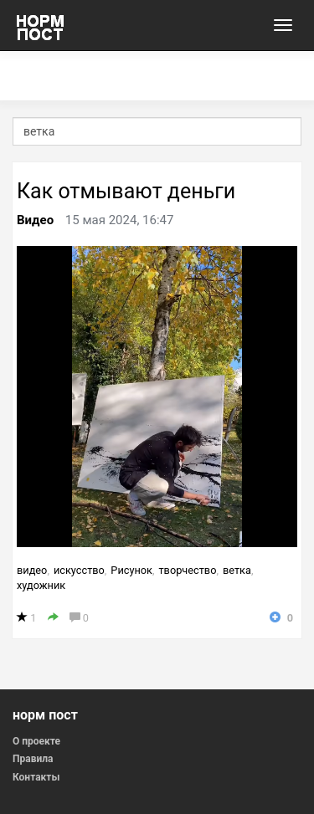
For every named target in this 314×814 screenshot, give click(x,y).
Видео (35, 220)
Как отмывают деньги (126, 191)
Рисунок (131, 570)
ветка (237, 570)
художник (41, 585)
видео (32, 570)
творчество (187, 570)
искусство (79, 570)
